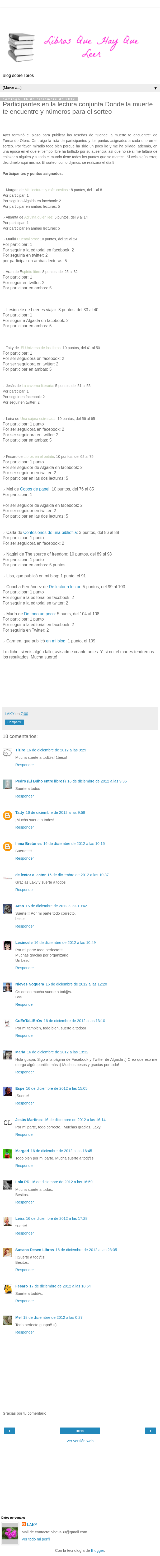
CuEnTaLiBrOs (28, 1021)
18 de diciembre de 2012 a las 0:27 (53, 1317)
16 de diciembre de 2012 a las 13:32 (57, 1052)
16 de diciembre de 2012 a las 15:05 (56, 1088)
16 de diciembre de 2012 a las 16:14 (75, 1120)
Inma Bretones (28, 843)
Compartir (14, 722)
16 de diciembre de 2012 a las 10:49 (65, 942)
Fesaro (21, 1286)
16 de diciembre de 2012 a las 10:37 (78, 875)
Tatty (19, 812)
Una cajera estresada (37, 419)
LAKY (32, 1525)
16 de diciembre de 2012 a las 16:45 (61, 1151)
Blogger (97, 1550)
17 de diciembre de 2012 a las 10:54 (60, 1286)
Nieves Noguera (29, 984)
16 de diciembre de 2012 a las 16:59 (62, 1182)
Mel (18, 1317)
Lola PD (22, 1182)
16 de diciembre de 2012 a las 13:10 (74, 1021)
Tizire (20, 750)
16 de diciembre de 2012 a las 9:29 (56, 750)
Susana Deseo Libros (34, 1250)
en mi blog (55, 641)
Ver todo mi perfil (36, 1539)
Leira (19, 1218)
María (20, 1052)
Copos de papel (34, 489)
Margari (22, 1151)
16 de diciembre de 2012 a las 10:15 (74, 843)
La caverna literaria (37, 386)
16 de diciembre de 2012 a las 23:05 (86, 1250)
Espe (19, 1088)
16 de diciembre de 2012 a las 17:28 (56, 1218)
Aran (19, 906)
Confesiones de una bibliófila (50, 532)
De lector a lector (65, 586)
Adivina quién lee (38, 217)
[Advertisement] (80, 14)
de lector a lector (30, 875)
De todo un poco (39, 614)
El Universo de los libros (40, 348)
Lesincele (24, 942)
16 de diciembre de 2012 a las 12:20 (76, 984)
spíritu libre (31, 272)
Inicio (80, 1431)
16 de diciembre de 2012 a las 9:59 (55, 812)
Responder (24, 765)
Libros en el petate (38, 456)
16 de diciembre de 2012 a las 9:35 (97, 781)
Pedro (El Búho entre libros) (40, 781)
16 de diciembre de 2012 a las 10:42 (56, 906)
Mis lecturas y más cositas (46, 190)
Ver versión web (80, 1441)
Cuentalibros (27, 239)
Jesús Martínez (29, 1120)
